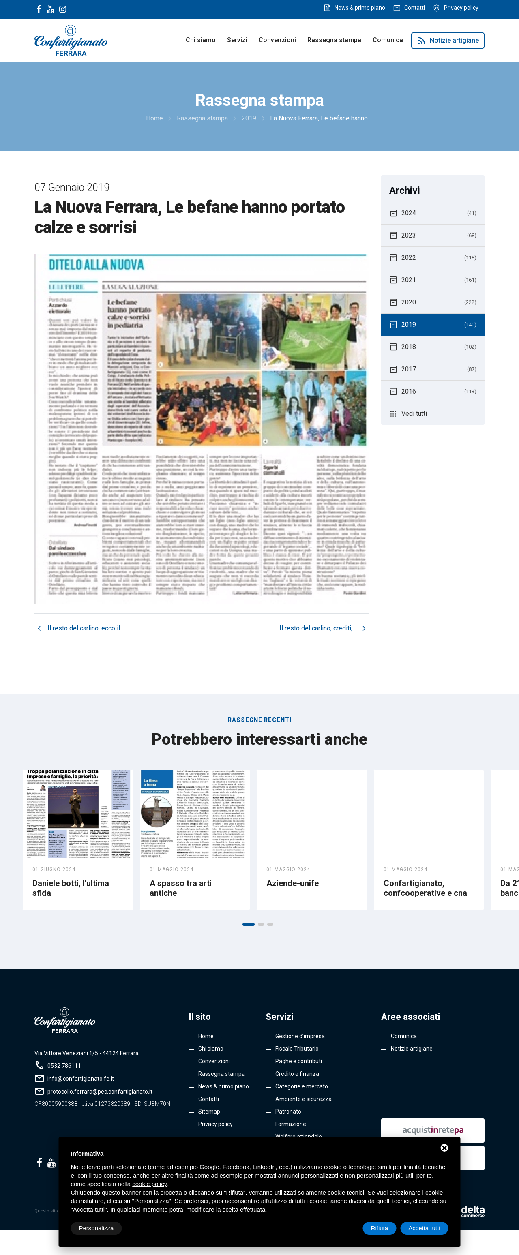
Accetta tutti (424, 1228)
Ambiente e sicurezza (303, 1099)
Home (206, 1036)
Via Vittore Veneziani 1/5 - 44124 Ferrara (86, 1053)
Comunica (388, 40)
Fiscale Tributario (297, 1048)
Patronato (288, 1111)
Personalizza (96, 1228)
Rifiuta (379, 1228)
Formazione (290, 1124)
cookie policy (149, 1183)
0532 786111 (64, 1065)
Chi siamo (201, 40)
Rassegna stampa (334, 40)
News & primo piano (360, 7)
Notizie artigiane (448, 40)
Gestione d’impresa (300, 1036)
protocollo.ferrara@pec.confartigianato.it (99, 1091)
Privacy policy (461, 7)
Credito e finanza (297, 1074)
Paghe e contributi (298, 1061)
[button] (248, 924)
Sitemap (209, 1111)
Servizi (237, 40)
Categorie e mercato (301, 1086)
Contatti (414, 7)
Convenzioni (277, 40)
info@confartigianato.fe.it (80, 1078)
